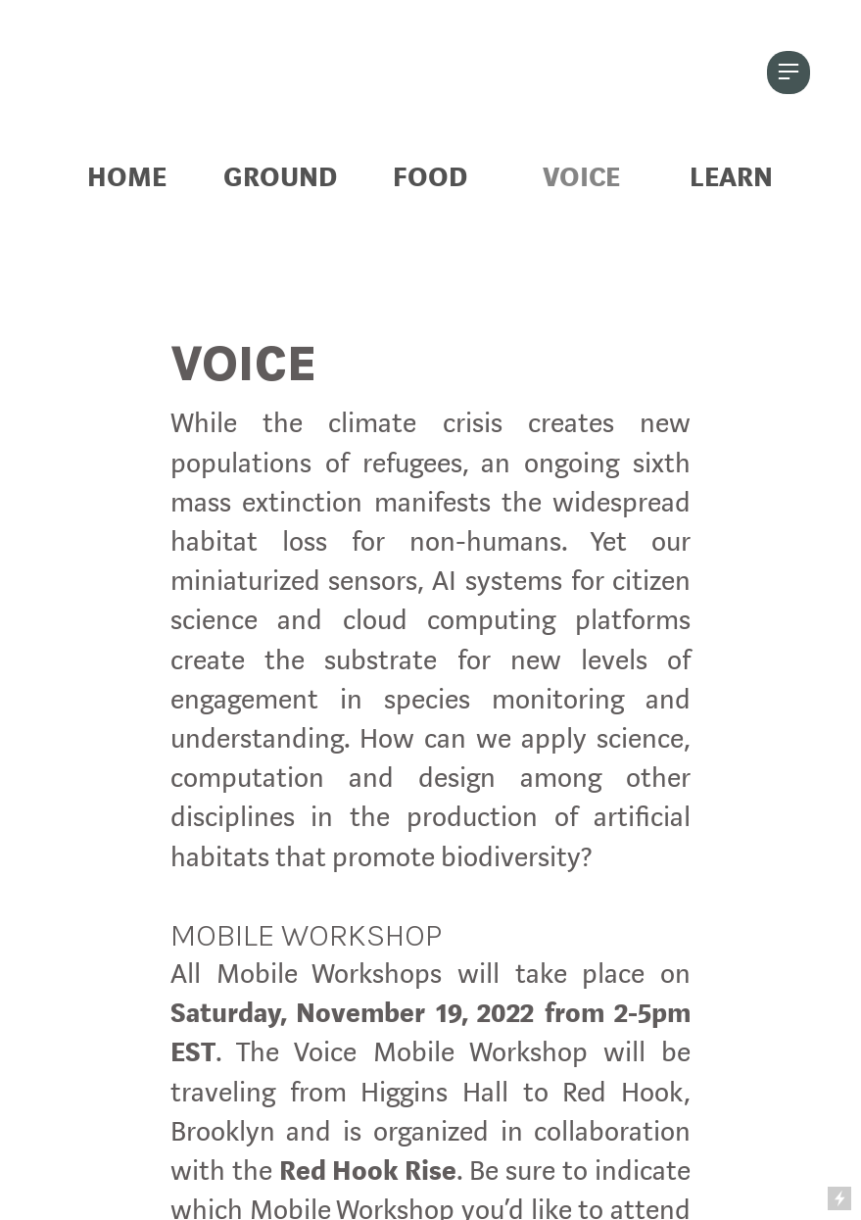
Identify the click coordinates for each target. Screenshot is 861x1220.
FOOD (430, 177)
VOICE (581, 177)
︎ (788, 72)
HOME (127, 177)
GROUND (280, 177)
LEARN (731, 177)
